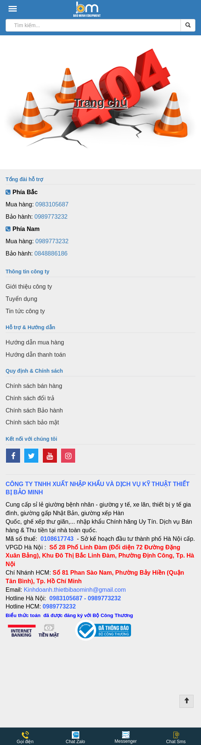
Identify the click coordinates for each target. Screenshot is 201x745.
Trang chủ (100, 102)
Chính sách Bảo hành (34, 410)
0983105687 (51, 204)
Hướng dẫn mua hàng (35, 342)
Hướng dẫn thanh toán (36, 354)
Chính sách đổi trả (30, 398)
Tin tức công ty (25, 311)
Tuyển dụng (21, 299)
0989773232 (51, 216)
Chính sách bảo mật (32, 422)
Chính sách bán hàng (34, 386)
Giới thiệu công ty (29, 286)
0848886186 (51, 253)
